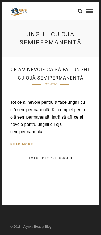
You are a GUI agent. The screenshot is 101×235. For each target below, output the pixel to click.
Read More (21, 144)
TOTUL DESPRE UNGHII (50, 158)
